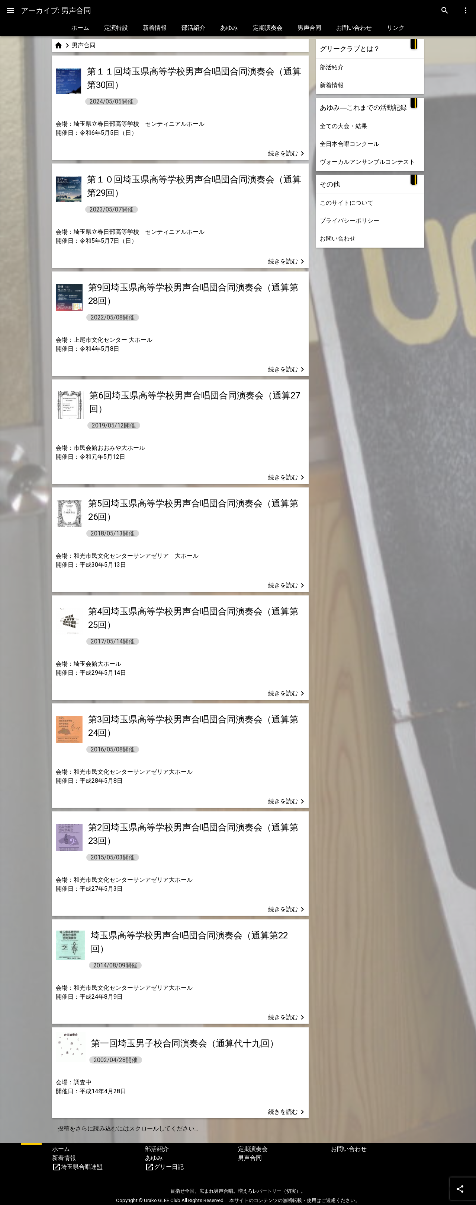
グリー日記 (169, 1166)
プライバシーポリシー (349, 220)
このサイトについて (346, 202)
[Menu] (10, 10)
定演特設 (116, 27)
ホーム (80, 27)
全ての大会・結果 (343, 126)
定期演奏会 (268, 27)
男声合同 (309, 27)
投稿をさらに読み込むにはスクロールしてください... (128, 1128)
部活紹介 (193, 27)
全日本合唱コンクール (349, 143)
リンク (396, 27)
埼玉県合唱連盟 (82, 1166)
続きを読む (287, 153)
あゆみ (229, 27)
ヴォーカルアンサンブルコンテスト (367, 161)
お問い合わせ (354, 27)
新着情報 (155, 27)
